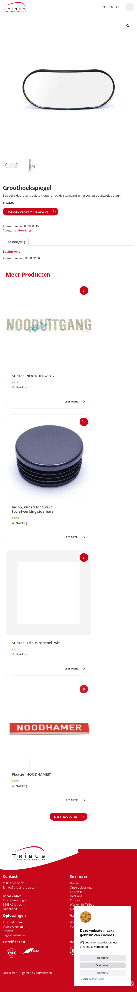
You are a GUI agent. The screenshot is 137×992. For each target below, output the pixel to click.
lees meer (72, 401)
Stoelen (8, 931)
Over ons (76, 896)
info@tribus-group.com (20, 887)
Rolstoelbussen (13, 922)
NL (104, 7)
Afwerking (24, 230)
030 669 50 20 (13, 883)
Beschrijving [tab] (17, 242)
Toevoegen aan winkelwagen (27, 211)
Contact (75, 900)
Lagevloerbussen (14, 935)
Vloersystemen (13, 927)
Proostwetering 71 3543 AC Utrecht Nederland (15, 904)
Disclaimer (10, 973)
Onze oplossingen (82, 887)
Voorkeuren (102, 965)
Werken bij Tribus (82, 904)
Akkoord (103, 957)
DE (118, 7)
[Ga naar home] (14, 7)
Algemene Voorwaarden (36, 973)
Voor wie (76, 892)
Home (74, 883)
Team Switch (98, 979)
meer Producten (66, 816)
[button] (130, 7)
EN (111, 7)
